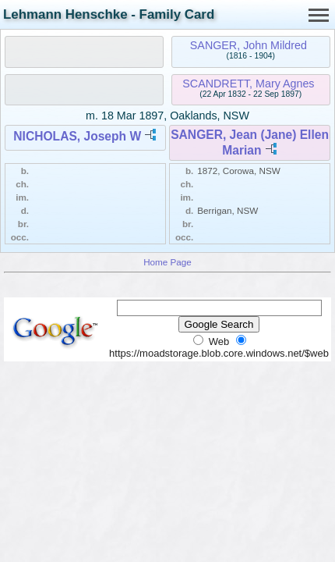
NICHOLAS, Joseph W (77, 136)
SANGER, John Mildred (248, 45)
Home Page (167, 262)
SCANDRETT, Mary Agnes (248, 83)
